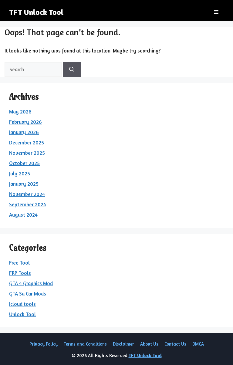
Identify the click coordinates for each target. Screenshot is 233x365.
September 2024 (27, 204)
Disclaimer (123, 344)
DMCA (198, 344)
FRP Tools (20, 273)
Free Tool (19, 262)
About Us (149, 344)
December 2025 (26, 142)
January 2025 (24, 184)
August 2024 (23, 214)
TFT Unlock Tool (36, 12)
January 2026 (24, 132)
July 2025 (19, 173)
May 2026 (20, 111)
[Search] (72, 69)
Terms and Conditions (85, 344)
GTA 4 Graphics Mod (31, 283)
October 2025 (24, 163)
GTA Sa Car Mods (27, 293)
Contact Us (175, 344)
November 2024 (27, 194)
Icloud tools (22, 304)
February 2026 (25, 122)
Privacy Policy (43, 344)
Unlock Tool (22, 314)
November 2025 (27, 153)
